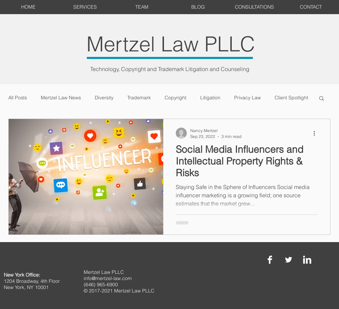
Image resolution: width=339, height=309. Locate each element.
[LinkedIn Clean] (307, 260)
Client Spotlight (291, 97)
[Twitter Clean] (288, 260)
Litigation (210, 97)
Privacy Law (247, 97)
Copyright (175, 97)
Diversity (104, 97)
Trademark (139, 97)
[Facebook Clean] (270, 260)
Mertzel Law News (61, 97)
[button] (321, 98)
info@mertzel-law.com (108, 278)
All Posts (17, 97)
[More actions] (316, 133)
